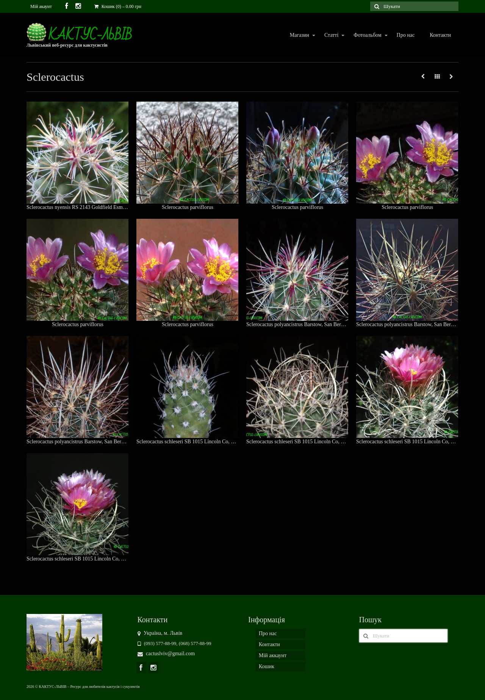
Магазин (299, 35)
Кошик (266, 666)
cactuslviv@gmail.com (166, 653)
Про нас (406, 35)
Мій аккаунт (272, 655)
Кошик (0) (117, 6)
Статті (331, 35)
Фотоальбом (367, 35)
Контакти (440, 35)
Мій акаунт (41, 6)
